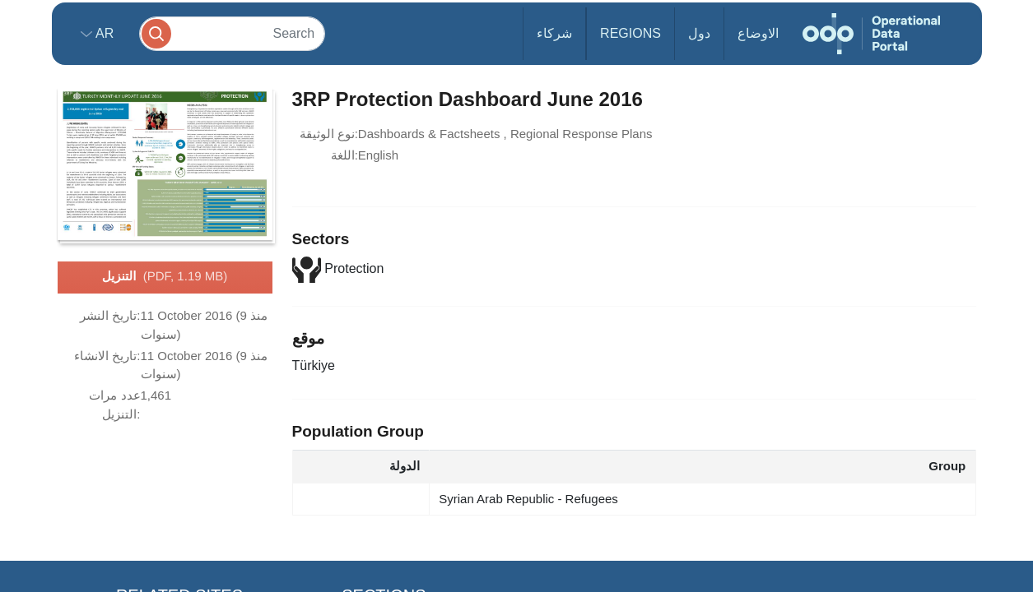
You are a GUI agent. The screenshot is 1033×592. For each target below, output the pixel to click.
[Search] (232, 33)
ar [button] (103, 33)
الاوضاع (758, 33)
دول (699, 33)
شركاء (554, 33)
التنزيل (164, 277)
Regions (630, 33)
